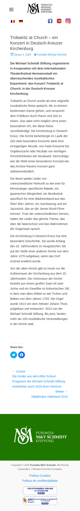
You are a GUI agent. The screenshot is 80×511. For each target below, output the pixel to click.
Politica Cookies (40, 475)
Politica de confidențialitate (40, 480)
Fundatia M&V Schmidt (43, 465)
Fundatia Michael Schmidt (52, 54)
